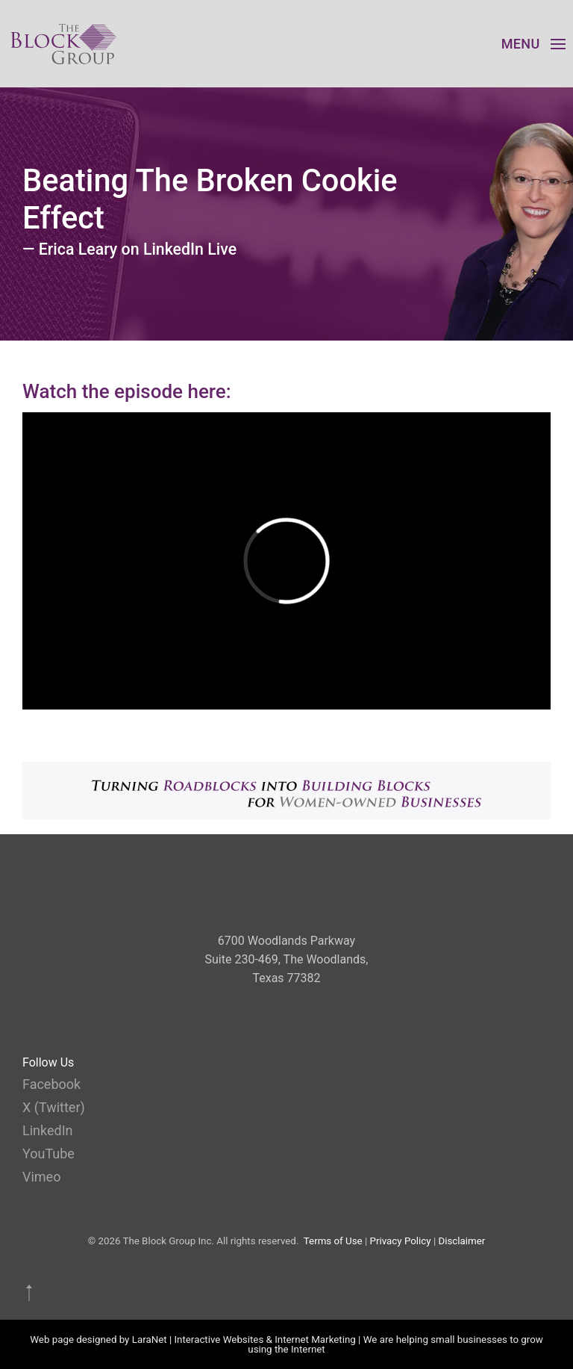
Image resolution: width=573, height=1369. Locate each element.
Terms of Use (333, 1241)
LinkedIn (47, 1130)
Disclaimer (461, 1241)
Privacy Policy (400, 1241)
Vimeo (41, 1177)
